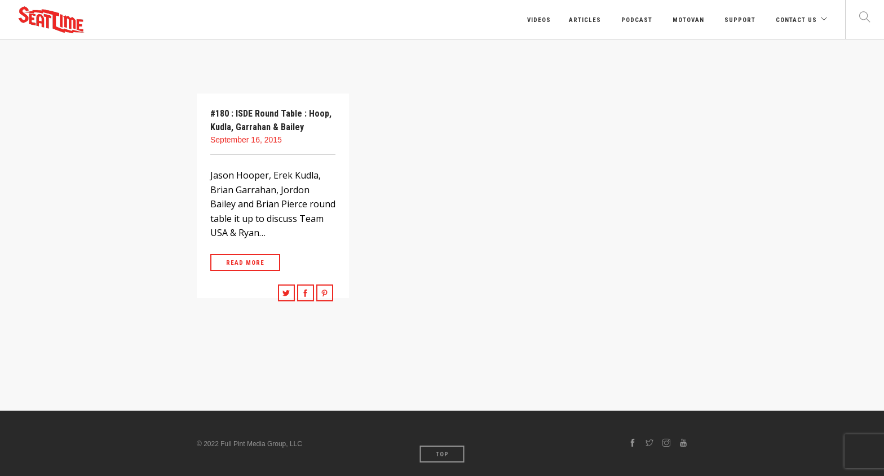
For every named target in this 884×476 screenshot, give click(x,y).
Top (442, 454)
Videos (538, 20)
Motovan (687, 20)
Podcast (635, 20)
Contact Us (795, 20)
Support (738, 20)
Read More (245, 262)
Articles (585, 20)
